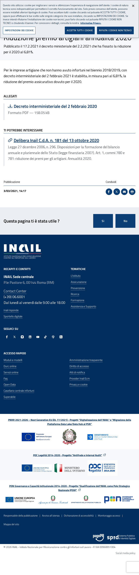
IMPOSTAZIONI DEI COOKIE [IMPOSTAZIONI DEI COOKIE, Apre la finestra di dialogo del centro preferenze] (19, 28)
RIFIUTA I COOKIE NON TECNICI (115, 28)
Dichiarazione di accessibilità (79, 515)
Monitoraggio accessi (109, 515)
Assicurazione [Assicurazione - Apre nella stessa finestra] (79, 282)
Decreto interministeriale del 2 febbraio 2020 (52, 106)
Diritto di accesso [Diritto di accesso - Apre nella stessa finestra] (79, 366)
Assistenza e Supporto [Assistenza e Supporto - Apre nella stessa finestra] (83, 306)
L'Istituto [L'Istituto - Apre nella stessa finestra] (76, 276)
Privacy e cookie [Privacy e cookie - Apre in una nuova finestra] (79, 384)
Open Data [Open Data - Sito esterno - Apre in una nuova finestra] (10, 384)
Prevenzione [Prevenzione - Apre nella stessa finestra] (78, 288)
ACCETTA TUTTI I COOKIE (80, 28)
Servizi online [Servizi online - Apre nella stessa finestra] (11, 372)
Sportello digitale (13, 316)
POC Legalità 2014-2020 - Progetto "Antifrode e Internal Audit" (67, 455)
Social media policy (125, 553)
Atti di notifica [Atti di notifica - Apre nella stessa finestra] (77, 372)
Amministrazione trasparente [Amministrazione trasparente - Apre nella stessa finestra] (86, 360)
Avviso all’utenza (51, 515)
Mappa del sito (11, 524)
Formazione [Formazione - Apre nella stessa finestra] (77, 300)
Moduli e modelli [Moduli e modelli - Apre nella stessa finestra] (13, 360)
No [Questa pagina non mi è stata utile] (125, 221)
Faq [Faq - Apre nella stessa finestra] (6, 378)
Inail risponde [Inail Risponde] (11, 310)
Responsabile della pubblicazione (21, 515)
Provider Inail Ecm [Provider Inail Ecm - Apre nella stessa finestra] (80, 378)
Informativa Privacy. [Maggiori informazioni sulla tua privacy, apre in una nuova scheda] (90, 20)
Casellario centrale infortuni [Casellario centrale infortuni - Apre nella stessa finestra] (19, 391)
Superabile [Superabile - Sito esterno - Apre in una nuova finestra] (10, 397)
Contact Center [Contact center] (15, 291)
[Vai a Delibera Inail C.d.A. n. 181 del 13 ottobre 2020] (70, 140)
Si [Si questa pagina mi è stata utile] (103, 221)
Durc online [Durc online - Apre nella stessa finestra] (10, 366)
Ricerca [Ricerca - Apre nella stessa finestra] (75, 294)
